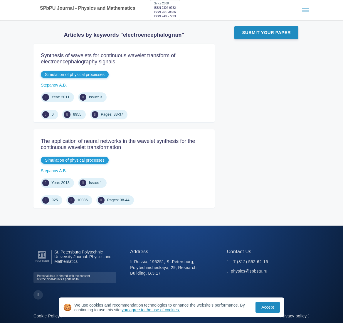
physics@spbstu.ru (249, 271)
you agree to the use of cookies (151, 309)
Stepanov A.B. (54, 85)
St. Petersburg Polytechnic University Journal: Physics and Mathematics (83, 257)
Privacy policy (295, 316)
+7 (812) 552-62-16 (249, 261)
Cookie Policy (48, 316)
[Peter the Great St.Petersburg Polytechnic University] (41, 262)
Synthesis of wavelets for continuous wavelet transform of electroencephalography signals (108, 59)
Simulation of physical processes (75, 74)
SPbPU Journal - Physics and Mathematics (87, 8)
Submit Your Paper (266, 32)
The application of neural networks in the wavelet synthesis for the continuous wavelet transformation (118, 144)
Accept (267, 307)
